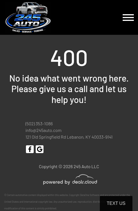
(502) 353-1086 (39, 123)
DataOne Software (90, 195)
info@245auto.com (43, 130)
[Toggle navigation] (128, 17)
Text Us (116, 203)
